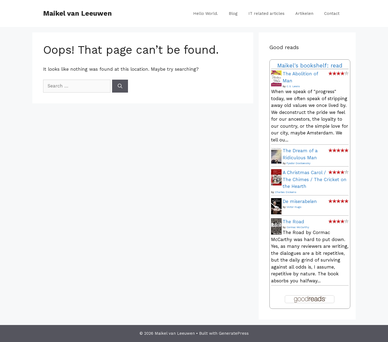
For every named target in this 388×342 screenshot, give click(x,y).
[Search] (120, 86)
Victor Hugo (293, 206)
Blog (233, 13)
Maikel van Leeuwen (77, 13)
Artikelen (304, 13)
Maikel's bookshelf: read (309, 65)
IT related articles (266, 13)
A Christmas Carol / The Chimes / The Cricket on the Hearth (315, 179)
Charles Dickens (285, 192)
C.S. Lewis (293, 86)
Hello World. (205, 13)
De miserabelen (300, 201)
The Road (293, 221)
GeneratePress (234, 333)
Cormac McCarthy (297, 227)
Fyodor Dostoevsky (298, 163)
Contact (332, 13)
